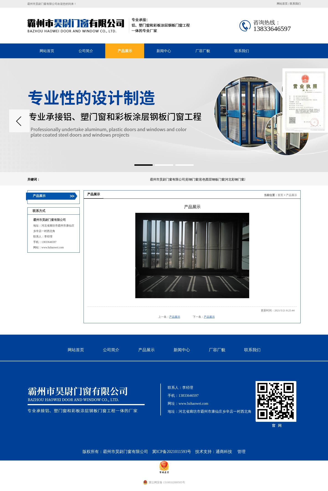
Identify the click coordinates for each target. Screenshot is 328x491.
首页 (280, 195)
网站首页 (282, 3)
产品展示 (291, 195)
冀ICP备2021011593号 (171, 451)
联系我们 (295, 3)
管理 (241, 451)
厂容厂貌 (217, 350)
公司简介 (111, 350)
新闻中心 (182, 350)
